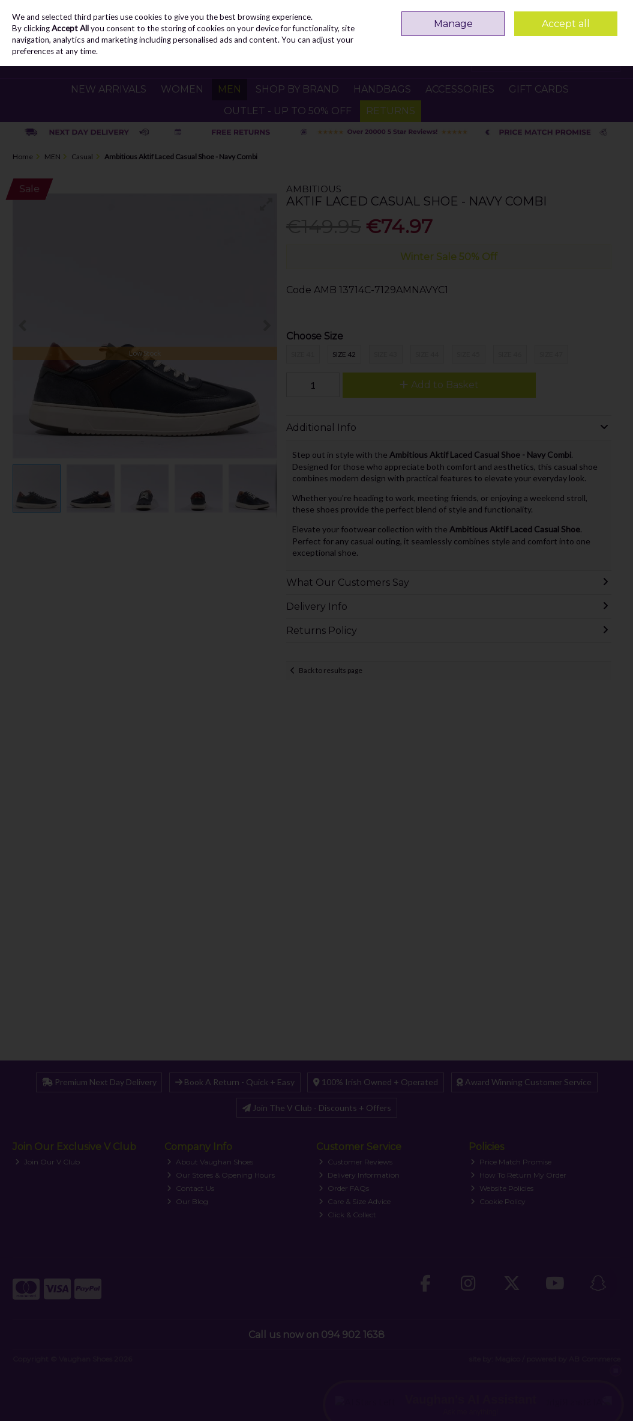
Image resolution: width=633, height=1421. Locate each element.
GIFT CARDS (539, 89)
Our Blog (187, 1201)
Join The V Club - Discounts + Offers (316, 1108)
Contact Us (190, 1188)
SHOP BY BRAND (297, 89)
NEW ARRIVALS (108, 89)
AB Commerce (594, 1358)
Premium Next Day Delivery (99, 1082)
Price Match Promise (510, 1161)
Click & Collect (347, 1214)
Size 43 (385, 354)
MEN (229, 89)
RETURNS (390, 111)
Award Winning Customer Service (524, 1082)
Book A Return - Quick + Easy (235, 1082)
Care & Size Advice (355, 1201)
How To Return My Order (518, 1174)
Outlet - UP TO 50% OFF (288, 111)
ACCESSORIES (459, 89)
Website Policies (501, 1188)
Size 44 (427, 354)
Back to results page (330, 670)
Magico (507, 1358)
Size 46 (509, 354)
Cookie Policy (498, 1201)
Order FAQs (344, 1188)
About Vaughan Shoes (210, 1161)
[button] (266, 204)
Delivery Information (359, 1174)
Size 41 (302, 354)
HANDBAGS (382, 89)
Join (613, 14)
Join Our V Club (47, 1161)
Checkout (590, 59)
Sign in (586, 14)
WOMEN (182, 89)
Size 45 (468, 354)
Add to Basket (439, 385)
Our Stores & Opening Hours (221, 1174)
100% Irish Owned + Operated (375, 1082)
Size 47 (551, 354)
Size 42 (344, 354)
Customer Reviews (355, 1161)
